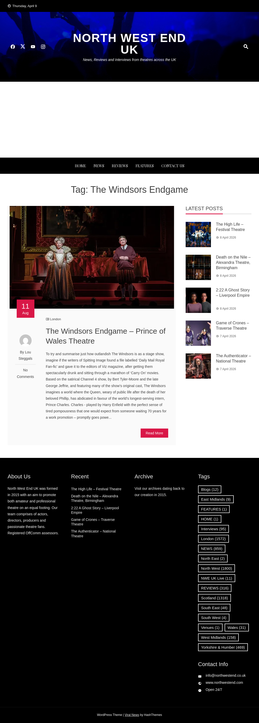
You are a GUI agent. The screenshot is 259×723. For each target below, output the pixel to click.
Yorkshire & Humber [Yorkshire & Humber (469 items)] (223, 647)
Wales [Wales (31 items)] (237, 627)
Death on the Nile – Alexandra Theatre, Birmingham (233, 262)
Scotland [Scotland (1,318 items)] (214, 598)
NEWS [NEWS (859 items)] (211, 548)
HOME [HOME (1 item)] (209, 519)
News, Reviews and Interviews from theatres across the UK (129, 60)
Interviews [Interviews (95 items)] (213, 529)
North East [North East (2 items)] (213, 558)
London (55, 319)
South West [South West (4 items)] (213, 617)
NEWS (99, 165)
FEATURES (145, 165)
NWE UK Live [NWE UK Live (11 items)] (216, 578)
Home (80, 165)
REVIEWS (120, 165)
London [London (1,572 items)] (213, 539)
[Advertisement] (129, 119)
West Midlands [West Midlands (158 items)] (218, 637)
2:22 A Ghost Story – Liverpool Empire (233, 295)
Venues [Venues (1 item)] (210, 627)
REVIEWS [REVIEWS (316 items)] (214, 588)
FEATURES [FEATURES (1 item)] (214, 509)
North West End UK (129, 43)
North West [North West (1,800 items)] (216, 568)
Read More (154, 433)
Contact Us (172, 165)
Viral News (132, 715)
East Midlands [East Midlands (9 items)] (216, 499)
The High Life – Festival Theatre (96, 489)
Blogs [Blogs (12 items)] (209, 489)
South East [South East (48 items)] (214, 608)
